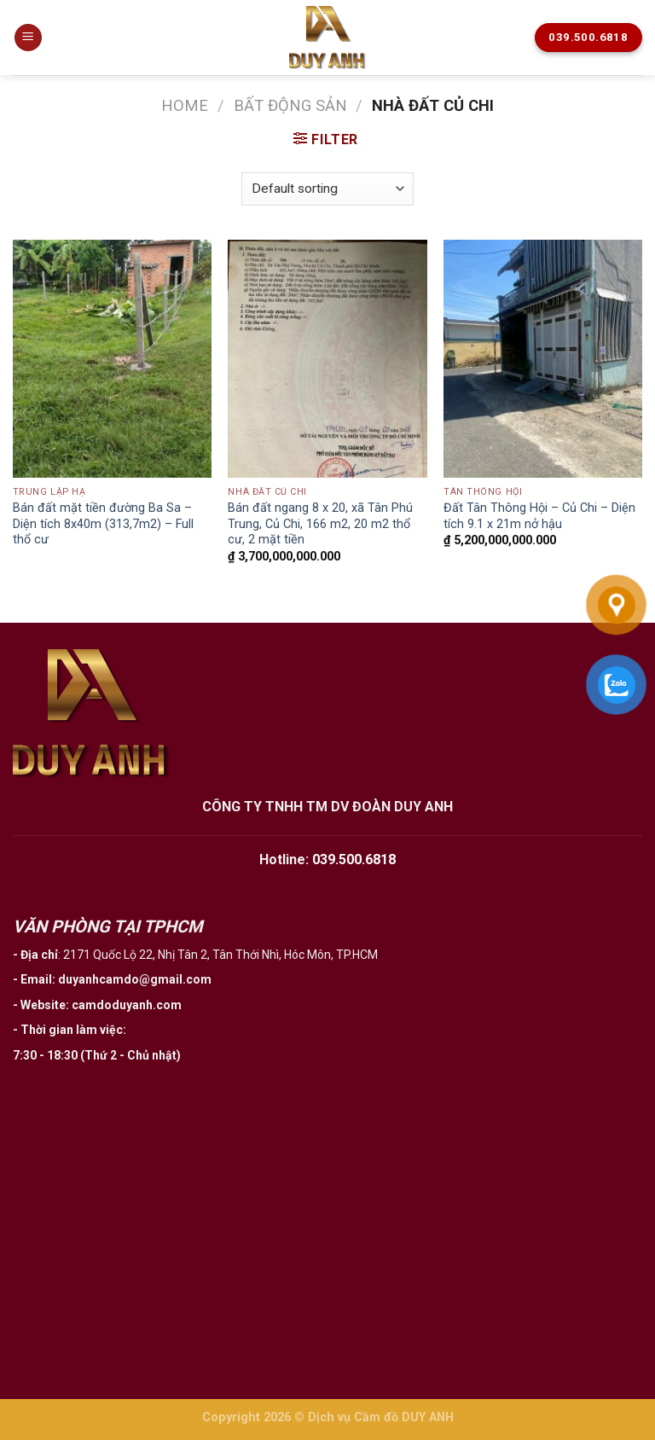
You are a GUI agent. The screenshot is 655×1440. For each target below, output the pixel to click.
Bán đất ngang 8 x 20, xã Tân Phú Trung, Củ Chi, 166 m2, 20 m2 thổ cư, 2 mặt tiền (320, 524)
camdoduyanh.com (127, 1005)
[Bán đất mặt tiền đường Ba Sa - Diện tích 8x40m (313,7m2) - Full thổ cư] (112, 359)
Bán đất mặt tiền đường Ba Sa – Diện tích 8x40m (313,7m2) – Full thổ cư (103, 524)
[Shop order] (327, 189)
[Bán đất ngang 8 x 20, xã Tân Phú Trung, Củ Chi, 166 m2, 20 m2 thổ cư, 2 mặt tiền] (327, 359)
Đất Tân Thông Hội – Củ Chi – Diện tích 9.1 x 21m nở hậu (539, 516)
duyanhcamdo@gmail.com (135, 979)
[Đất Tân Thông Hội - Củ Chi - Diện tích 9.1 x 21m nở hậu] (542, 359)
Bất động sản (290, 105)
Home (184, 105)
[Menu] (28, 38)
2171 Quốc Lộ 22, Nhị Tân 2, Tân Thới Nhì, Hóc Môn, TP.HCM (220, 954)
